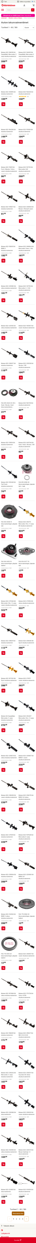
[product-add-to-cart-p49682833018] (3, 1124)
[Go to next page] (26, 1218)
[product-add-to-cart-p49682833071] (21, 653)
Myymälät (5, 1237)
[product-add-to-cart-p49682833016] (21, 889)
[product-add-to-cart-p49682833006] (21, 1047)
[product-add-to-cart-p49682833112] (3, 377)
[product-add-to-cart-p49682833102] (21, 221)
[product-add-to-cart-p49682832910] (3, 1047)
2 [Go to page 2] (16, 1219)
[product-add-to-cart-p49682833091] (3, 104)
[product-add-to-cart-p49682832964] (21, 142)
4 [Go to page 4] (22, 1219)
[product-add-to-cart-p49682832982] (3, 1202)
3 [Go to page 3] (19, 1219)
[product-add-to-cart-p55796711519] (3, 417)
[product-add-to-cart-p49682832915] (21, 1008)
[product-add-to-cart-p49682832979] (3, 496)
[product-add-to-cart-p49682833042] (3, 338)
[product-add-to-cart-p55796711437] (3, 576)
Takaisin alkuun (7, 1226)
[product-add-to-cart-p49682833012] (21, 1124)
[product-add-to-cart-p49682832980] (3, 457)
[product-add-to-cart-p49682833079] (3, 809)
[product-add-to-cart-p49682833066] (21, 536)
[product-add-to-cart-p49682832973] (21, 417)
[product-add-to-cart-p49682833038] (21, 181)
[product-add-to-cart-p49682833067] (3, 770)
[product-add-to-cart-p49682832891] (21, 849)
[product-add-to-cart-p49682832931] (21, 457)
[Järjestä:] (28, 27)
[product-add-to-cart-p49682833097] (3, 730)
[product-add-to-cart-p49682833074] (21, 968)
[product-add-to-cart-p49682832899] (3, 928)
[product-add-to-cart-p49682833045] (21, 1087)
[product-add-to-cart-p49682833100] (3, 615)
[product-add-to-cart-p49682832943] (21, 66)
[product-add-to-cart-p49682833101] (3, 889)
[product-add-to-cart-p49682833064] (21, 770)
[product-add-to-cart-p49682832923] (3, 691)
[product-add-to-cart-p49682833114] (3, 849)
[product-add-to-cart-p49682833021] (21, 300)
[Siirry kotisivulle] (8, 5)
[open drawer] (2, 10)
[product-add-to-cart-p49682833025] (21, 730)
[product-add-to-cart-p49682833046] (21, 809)
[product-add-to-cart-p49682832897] (21, 1164)
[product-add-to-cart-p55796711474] (3, 968)
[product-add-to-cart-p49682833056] (21, 377)
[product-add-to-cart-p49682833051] (21, 691)
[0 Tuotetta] (34, 5)
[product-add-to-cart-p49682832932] (3, 142)
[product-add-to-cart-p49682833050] (3, 1087)
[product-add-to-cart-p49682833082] (21, 261)
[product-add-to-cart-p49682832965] (3, 1164)
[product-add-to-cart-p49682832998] (3, 261)
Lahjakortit (5, 1233)
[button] (24, 5)
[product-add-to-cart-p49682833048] (21, 104)
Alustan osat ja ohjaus (15, 18)
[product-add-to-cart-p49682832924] (3, 653)
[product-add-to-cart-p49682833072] (21, 615)
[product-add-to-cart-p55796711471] (21, 576)
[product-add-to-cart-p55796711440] (3, 536)
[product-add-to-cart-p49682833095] (3, 300)
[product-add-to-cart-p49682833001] (21, 1202)
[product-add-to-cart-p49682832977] (3, 1008)
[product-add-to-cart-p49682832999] (3, 66)
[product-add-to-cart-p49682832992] (3, 221)
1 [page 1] (13, 1219)
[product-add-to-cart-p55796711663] (21, 928)
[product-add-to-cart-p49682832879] (3, 181)
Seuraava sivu (18, 1213)
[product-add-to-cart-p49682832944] (21, 338)
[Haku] (32, 10)
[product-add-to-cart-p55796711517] (21, 496)
